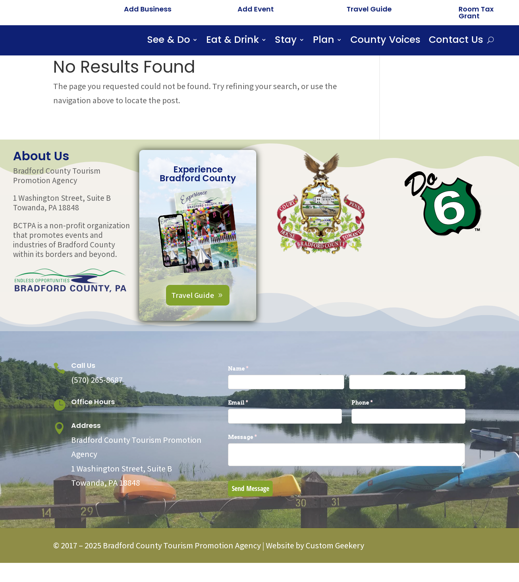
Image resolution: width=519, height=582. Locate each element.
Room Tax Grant (476, 12)
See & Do (168, 41)
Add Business (147, 9)
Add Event (256, 9)
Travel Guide (369, 9)
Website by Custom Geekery (314, 564)
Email (250, 422)
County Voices (385, 41)
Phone (374, 422)
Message (255, 456)
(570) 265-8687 (97, 398)
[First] (286, 400)
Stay (286, 41)
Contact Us (456, 41)
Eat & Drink (232, 41)
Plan (323, 41)
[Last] (407, 400)
